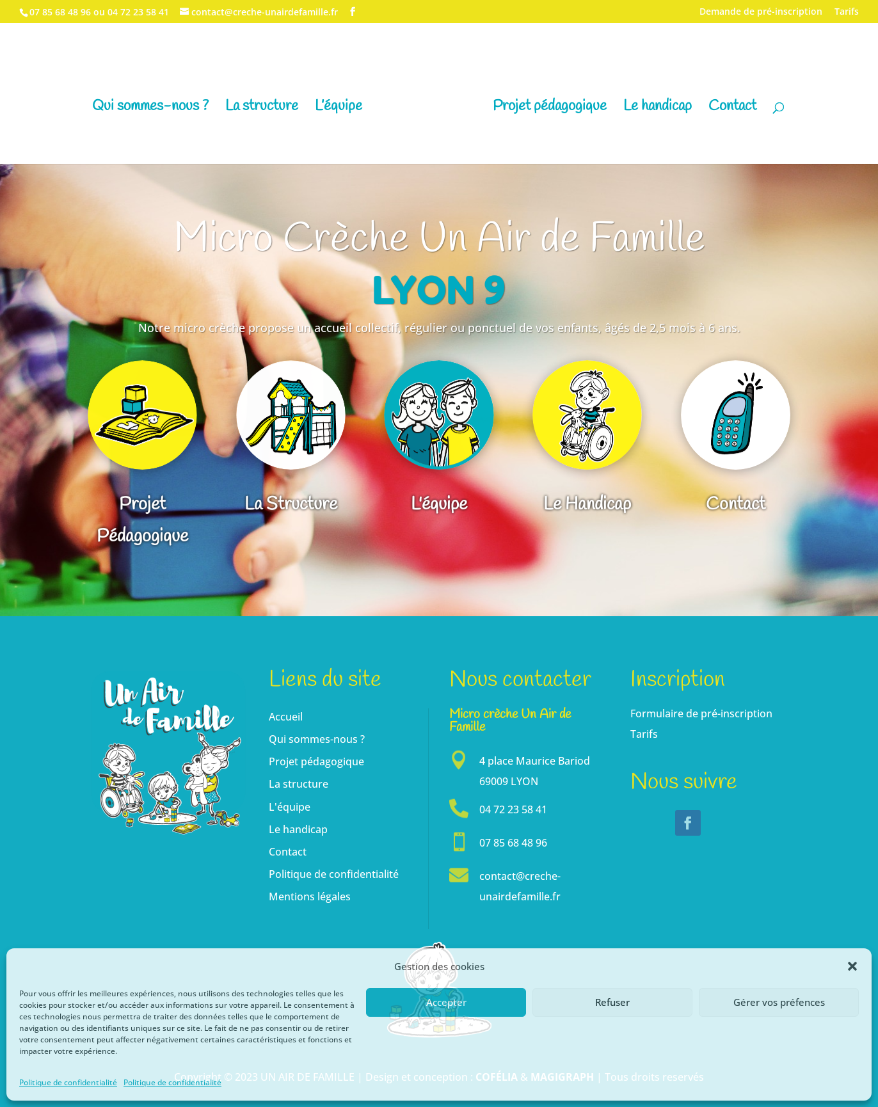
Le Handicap (587, 506)
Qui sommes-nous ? (150, 109)
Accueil (286, 717)
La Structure (290, 506)
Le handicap (657, 109)
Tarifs (846, 12)
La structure (261, 109)
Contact (732, 109)
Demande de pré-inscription (760, 12)
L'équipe (439, 506)
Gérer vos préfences (779, 1002)
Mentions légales (310, 896)
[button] (852, 966)
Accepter (446, 1002)
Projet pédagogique (550, 109)
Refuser (612, 1002)
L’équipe (338, 109)
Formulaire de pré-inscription (701, 713)
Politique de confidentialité (68, 1082)
